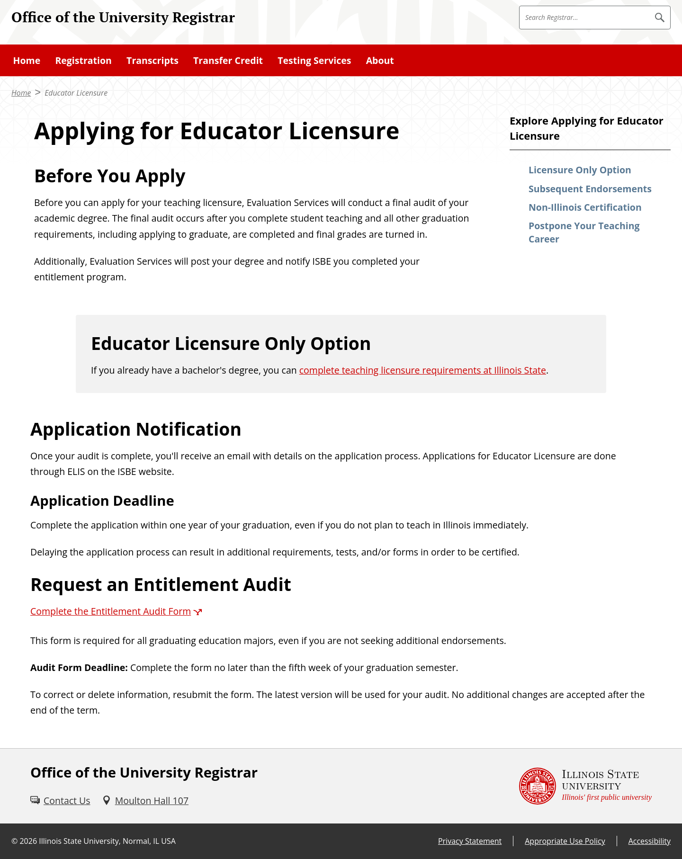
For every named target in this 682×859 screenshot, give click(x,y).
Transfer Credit (228, 60)
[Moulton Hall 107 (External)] (145, 800)
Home (27, 60)
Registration (83, 60)
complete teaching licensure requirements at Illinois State (422, 370)
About (380, 60)
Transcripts (152, 60)
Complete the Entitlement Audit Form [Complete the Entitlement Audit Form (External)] (110, 611)
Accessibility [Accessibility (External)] (649, 841)
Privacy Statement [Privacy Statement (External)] (470, 841)
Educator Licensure (76, 93)
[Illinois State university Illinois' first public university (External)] (585, 786)
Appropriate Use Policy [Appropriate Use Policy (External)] (565, 841)
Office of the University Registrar (123, 17)
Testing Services (314, 60)
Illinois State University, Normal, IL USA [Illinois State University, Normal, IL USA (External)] (107, 841)
